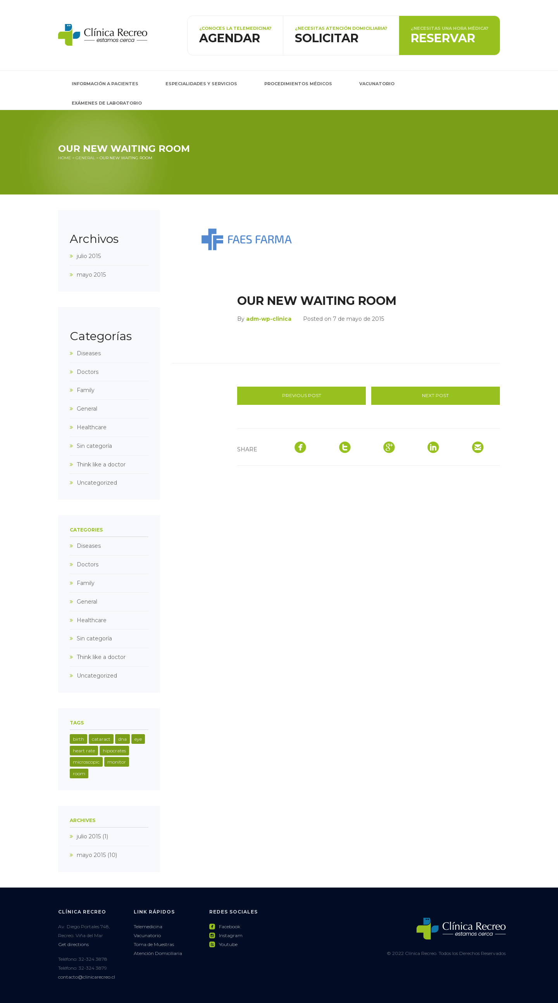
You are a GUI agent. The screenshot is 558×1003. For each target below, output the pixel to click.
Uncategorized (97, 482)
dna (122, 739)
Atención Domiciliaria (158, 953)
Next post (435, 395)
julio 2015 (89, 256)
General (85, 157)
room (79, 773)
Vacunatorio (376, 83)
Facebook (224, 926)
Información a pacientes (105, 83)
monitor (116, 762)
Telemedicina (148, 926)
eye (138, 739)
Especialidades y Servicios (201, 83)
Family (86, 390)
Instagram (226, 935)
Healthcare (92, 427)
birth (78, 739)
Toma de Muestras (154, 944)
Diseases (89, 353)
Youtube (223, 944)
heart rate (84, 751)
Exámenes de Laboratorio (107, 103)
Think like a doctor (101, 464)
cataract (101, 739)
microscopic (86, 762)
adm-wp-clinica (268, 318)
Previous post (301, 395)
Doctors (87, 371)
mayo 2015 (91, 274)
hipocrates (114, 751)
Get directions (73, 944)
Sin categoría (94, 445)
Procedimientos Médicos (298, 83)
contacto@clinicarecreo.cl (86, 977)
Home (64, 157)
